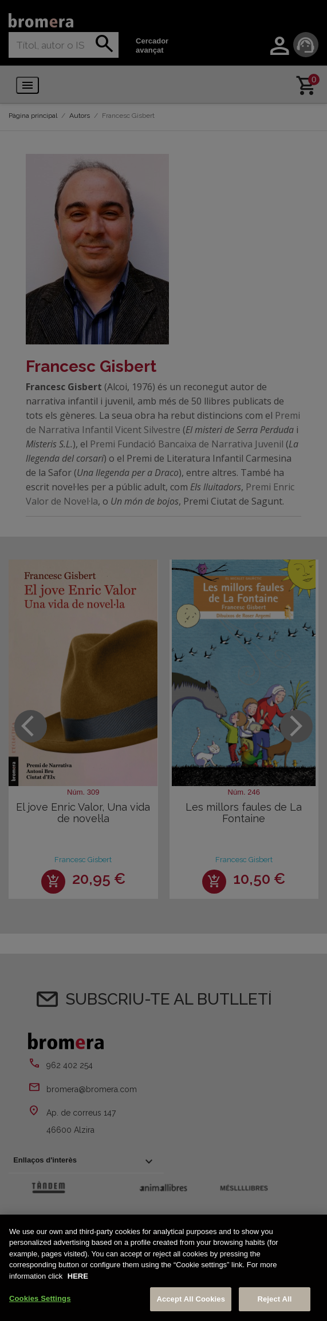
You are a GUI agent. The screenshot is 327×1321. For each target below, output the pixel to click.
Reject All (274, 1299)
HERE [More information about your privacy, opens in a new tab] (78, 1276)
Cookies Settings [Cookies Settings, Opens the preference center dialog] (40, 1298)
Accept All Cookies (190, 1299)
